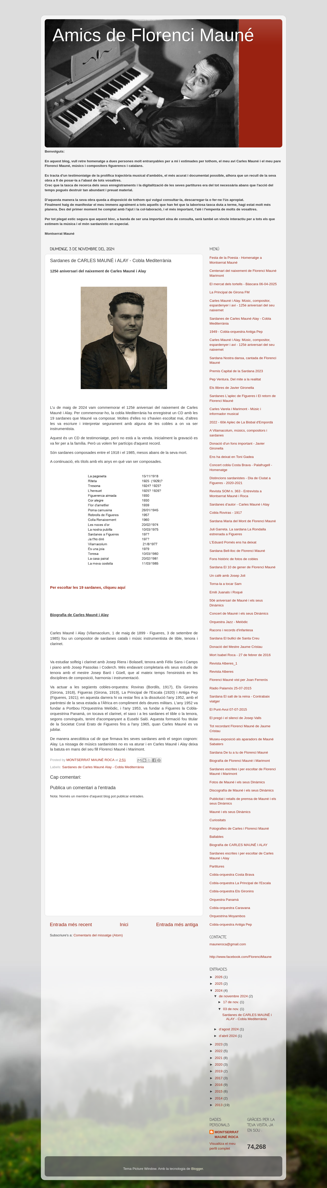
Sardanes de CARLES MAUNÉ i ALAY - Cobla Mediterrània (247, 1017)
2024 (219, 990)
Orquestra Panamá (224, 900)
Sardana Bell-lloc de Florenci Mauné (237, 551)
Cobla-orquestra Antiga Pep (230, 924)
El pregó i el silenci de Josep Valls (235, 718)
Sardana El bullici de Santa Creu (234, 638)
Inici (124, 924)
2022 (219, 1051)
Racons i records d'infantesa (231, 630)
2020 (219, 1064)
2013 (219, 1105)
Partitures (216, 866)
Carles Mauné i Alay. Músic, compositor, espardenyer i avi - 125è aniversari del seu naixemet (241, 305)
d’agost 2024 (229, 1029)
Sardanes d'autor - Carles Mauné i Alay (239, 504)
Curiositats (217, 820)
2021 (219, 1058)
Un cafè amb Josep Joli (227, 575)
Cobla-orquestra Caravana (229, 908)
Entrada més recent (71, 924)
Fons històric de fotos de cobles (233, 559)
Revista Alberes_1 (223, 663)
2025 (219, 984)
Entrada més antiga (177, 924)
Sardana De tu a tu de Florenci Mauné (238, 752)
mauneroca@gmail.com (227, 944)
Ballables (216, 837)
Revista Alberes (221, 671)
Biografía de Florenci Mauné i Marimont (239, 761)
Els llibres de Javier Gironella (231, 388)
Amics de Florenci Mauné (153, 35)
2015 (219, 1091)
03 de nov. (231, 1009)
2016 (219, 1085)
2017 (219, 1078)
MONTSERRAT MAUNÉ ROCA (227, 1134)
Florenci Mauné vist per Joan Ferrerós (238, 680)
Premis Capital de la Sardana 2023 (236, 371)
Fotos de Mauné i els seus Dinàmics (237, 782)
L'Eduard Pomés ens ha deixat (232, 542)
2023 (219, 1044)
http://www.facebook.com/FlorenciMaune (240, 957)
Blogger (197, 1169)
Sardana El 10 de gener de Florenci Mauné (242, 567)
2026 (219, 977)
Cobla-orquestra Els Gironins (231, 891)
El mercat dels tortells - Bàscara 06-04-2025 (243, 284)
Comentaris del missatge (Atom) (98, 935)
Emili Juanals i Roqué (226, 592)
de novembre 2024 (234, 996)
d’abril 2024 (228, 1036)
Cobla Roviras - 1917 (225, 513)
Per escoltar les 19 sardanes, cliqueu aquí (87, 587)
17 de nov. (231, 1002)
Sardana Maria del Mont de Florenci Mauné (242, 521)
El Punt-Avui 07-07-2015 (228, 709)
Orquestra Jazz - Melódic (228, 622)
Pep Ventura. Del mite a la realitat (235, 379)
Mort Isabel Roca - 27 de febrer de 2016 (240, 655)
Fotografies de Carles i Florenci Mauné (239, 828)
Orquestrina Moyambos (227, 916)
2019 (219, 1071)
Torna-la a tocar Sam (225, 584)
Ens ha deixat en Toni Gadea (231, 457)
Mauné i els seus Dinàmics (230, 812)
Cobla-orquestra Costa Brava (231, 874)
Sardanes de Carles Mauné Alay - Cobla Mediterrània (103, 767)
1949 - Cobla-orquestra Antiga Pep (236, 332)
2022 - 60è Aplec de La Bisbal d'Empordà (241, 422)
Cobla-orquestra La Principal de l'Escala (240, 883)
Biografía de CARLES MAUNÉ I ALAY (238, 845)
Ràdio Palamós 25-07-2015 (230, 688)
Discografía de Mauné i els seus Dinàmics (241, 790)
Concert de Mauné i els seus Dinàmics (238, 613)
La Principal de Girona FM (229, 292)
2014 (219, 1098)
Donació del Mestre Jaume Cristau (235, 647)
